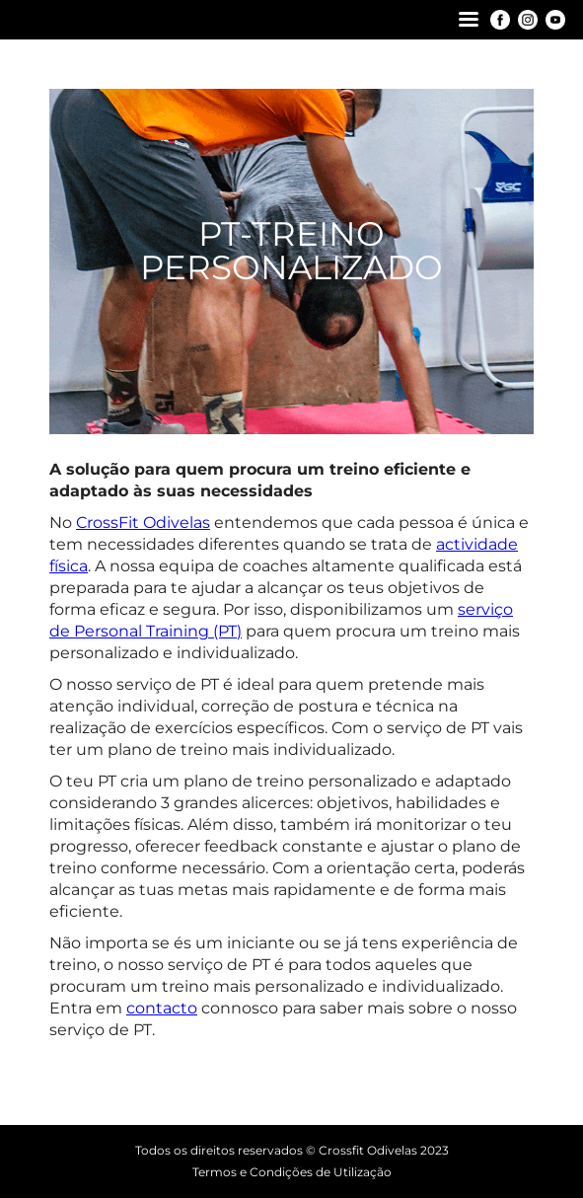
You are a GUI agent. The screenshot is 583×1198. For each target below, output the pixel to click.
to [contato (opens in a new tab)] (189, 1008)
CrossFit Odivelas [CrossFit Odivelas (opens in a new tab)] (143, 522)
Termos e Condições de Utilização (292, 1171)
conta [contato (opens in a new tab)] (149, 1008)
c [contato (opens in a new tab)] (176, 1008)
